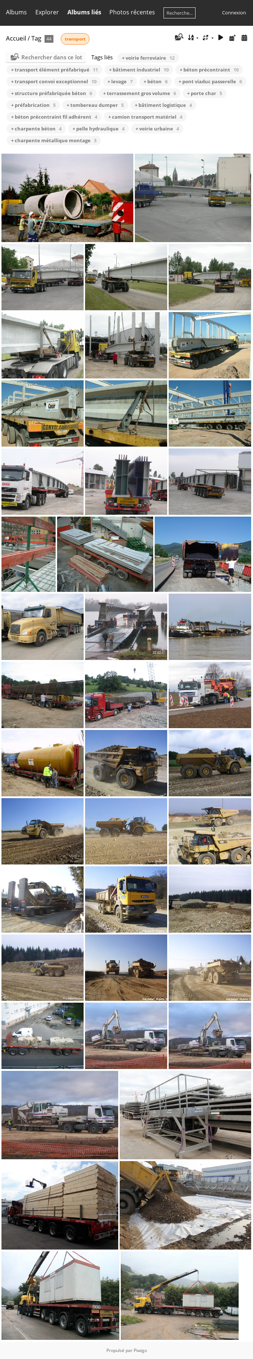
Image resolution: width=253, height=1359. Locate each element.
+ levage (120, 81)
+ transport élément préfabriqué (54, 69)
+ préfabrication (33, 105)
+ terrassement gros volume (139, 93)
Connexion (234, 12)
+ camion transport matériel (145, 116)
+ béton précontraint (209, 69)
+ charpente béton (36, 128)
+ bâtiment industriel (139, 69)
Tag (36, 38)
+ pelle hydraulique (98, 128)
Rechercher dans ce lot (51, 57)
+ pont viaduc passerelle (210, 81)
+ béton (156, 81)
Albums (16, 12)
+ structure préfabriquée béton (51, 93)
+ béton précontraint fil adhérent (54, 116)
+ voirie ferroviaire (148, 58)
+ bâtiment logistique (163, 105)
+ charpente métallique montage (53, 140)
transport (75, 39)
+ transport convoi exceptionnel (53, 81)
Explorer (47, 12)
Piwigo (140, 1350)
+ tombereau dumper (95, 105)
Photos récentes (132, 12)
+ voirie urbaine (157, 128)
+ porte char (204, 93)
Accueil (16, 38)
